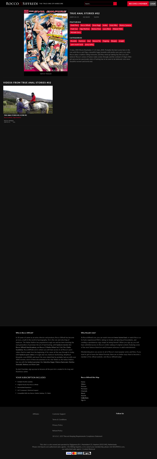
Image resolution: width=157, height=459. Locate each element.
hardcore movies (62, 345)
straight (121, 41)
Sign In (83, 400)
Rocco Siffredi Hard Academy (26, 347)
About (83, 393)
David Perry (74, 25)
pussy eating (89, 44)
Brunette (74, 41)
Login (152, 4)
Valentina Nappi (49, 362)
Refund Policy (57, 431)
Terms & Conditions (59, 419)
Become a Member (138, 4)
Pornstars (84, 389)
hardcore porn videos (27, 355)
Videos (83, 384)
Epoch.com (45, 447)
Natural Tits (97, 41)
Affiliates (36, 414)
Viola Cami (35, 364)
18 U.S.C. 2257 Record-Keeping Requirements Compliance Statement (77, 436)
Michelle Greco (76, 32)
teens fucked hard (120, 337)
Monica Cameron (125, 25)
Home (83, 382)
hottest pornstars (34, 362)
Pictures (83, 386)
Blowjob (114, 41)
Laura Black (107, 29)
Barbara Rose (96, 29)
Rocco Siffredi (85, 25)
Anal (88, 41)
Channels (84, 391)
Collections (84, 398)
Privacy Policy (57, 425)
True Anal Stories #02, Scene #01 (15, 115)
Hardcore (82, 41)
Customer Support (58, 414)
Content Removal (89, 449)
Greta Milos (113, 25)
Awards (83, 396)
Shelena (25, 364)
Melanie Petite (118, 29)
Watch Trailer (46, 74)
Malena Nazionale (61, 362)
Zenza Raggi (96, 25)
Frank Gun (74, 29)
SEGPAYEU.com (118, 447)
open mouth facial (77, 44)
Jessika (105, 25)
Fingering (106, 41)
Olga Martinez (84, 29)
